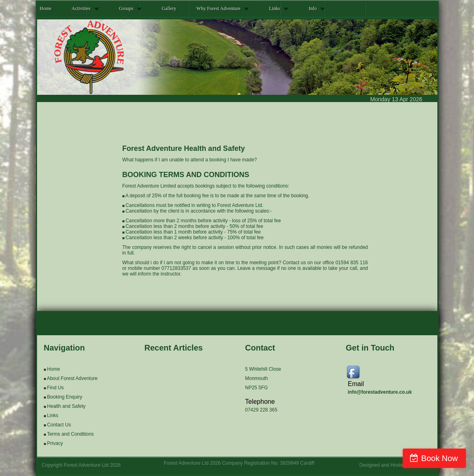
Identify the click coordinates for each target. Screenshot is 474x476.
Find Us (55, 387)
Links (274, 8)
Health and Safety (66, 406)
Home (46, 8)
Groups (126, 8)
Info (312, 8)
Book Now (439, 458)
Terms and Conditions (70, 434)
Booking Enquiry (64, 397)
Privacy (55, 443)
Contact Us (59, 425)
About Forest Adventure (72, 378)
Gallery (169, 8)
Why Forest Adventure (218, 8)
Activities (81, 8)
